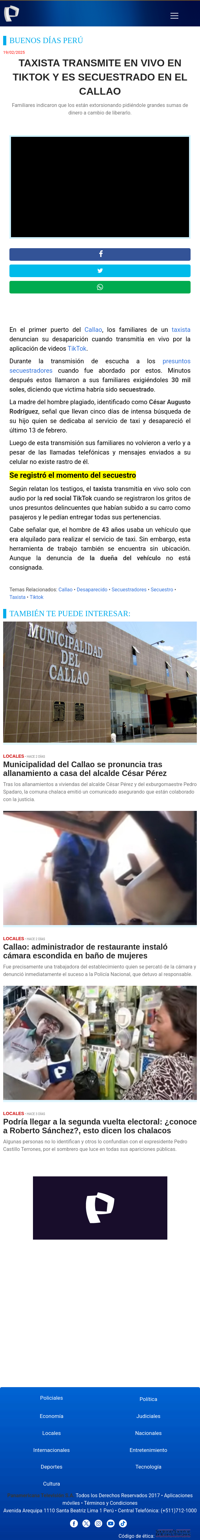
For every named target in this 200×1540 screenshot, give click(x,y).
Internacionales (51, 1450)
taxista (181, 329)
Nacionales (148, 1433)
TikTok (77, 348)
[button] (174, 16)
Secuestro (162, 590)
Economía (51, 1416)
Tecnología (148, 1467)
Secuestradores (129, 590)
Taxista (17, 597)
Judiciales (148, 1416)
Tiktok (36, 597)
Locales (51, 1433)
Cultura (51, 1484)
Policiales (51, 1398)
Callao (93, 329)
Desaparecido (92, 590)
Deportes (51, 1467)
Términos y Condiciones (111, 1503)
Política (149, 1399)
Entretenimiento (148, 1450)
